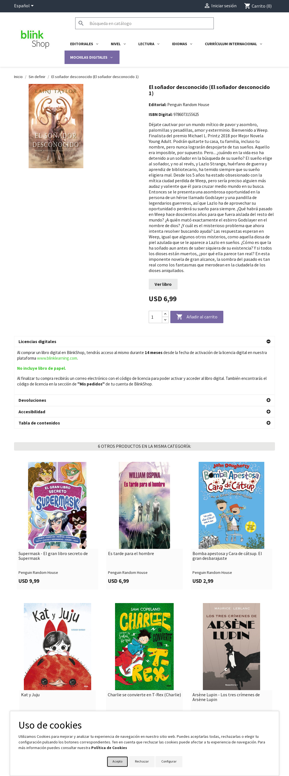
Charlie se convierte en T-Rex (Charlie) (144, 647)
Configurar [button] (168, 761)
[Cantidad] (155, 317)
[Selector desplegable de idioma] (25, 6)
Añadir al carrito (196, 317)
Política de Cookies (109, 747)
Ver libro (163, 284)
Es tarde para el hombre (131, 506)
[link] (57, 478)
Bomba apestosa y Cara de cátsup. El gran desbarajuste (227, 508)
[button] (144, 341)
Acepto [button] (117, 761)
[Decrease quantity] (165, 320)
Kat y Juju (30, 647)
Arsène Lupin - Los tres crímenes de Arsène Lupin (226, 650)
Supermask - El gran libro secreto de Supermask (53, 508)
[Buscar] (144, 23)
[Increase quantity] (165, 314)
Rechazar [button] (142, 761)
